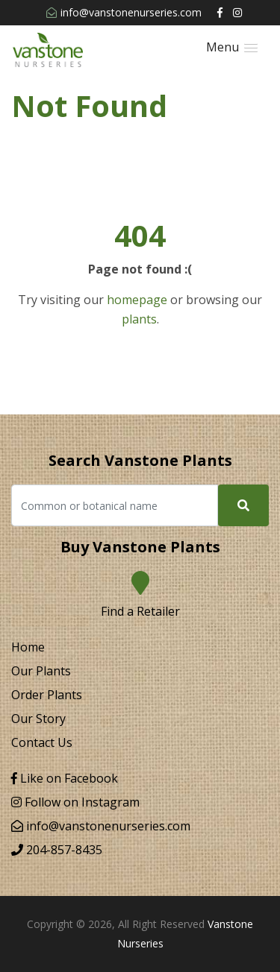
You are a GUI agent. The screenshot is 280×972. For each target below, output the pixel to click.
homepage (137, 299)
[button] (232, 47)
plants (139, 319)
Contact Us (41, 742)
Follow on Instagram (75, 802)
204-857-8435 (56, 850)
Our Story (38, 718)
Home (28, 647)
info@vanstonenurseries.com (124, 12)
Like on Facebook (64, 778)
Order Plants (46, 695)
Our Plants (41, 671)
